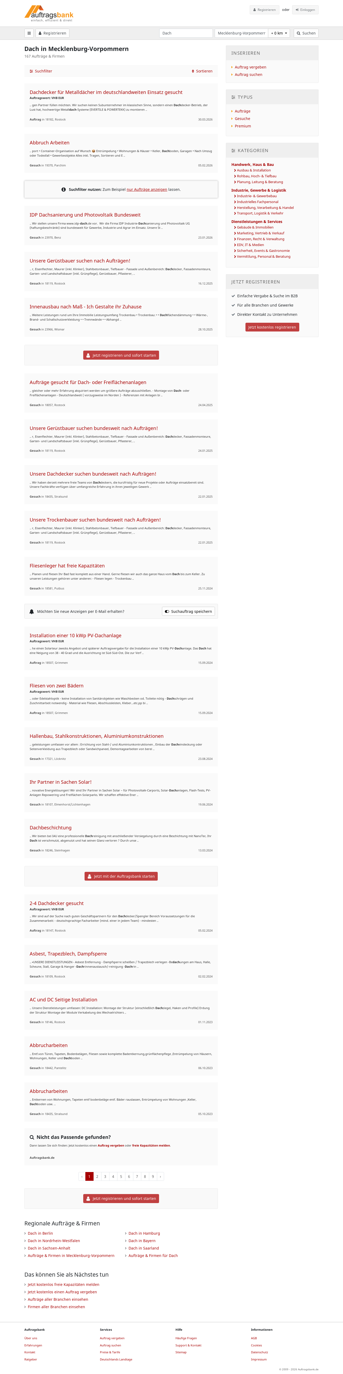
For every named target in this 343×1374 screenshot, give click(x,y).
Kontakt (29, 1352)
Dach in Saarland (144, 1248)
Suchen (306, 33)
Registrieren (264, 9)
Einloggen (305, 9)
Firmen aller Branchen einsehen (56, 1306)
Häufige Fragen (186, 1338)
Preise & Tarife (110, 1352)
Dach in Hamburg (144, 1233)
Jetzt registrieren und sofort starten (121, 355)
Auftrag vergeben (111, 1145)
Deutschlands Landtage (116, 1359)
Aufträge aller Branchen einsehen (58, 1299)
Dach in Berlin (40, 1233)
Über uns (30, 1338)
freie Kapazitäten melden (151, 1145)
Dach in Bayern (142, 1240)
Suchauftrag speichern (188, 611)
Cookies (256, 1345)
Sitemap (181, 1352)
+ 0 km (277, 33)
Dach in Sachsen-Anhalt (49, 1248)
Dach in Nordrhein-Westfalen (54, 1240)
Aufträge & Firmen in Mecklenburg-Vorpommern (71, 1255)
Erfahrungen (33, 1345)
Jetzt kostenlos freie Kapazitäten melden (63, 1284)
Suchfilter (41, 71)
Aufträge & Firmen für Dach (153, 1255)
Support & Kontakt (188, 1345)
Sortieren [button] (202, 71)
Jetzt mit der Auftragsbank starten (121, 876)
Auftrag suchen (248, 74)
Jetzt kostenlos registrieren (272, 327)
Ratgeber (30, 1359)
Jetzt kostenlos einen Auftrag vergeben (62, 1291)
